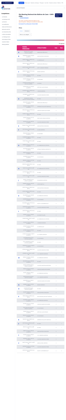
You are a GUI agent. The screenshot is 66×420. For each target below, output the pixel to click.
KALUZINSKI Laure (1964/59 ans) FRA (28, 196)
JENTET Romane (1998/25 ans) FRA (28, 188)
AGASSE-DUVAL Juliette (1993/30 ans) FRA (28, 52)
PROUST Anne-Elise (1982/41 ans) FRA (28, 316)
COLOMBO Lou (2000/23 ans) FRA (28, 95)
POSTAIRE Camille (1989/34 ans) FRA (28, 300)
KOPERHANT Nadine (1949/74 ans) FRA (28, 207)
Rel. (61, 48)
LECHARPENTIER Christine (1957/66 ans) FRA (28, 238)
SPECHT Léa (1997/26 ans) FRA (28, 327)
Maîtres (59, 3)
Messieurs (27, 31)
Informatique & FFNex (6, 39)
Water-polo (27, 3)
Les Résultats (4, 16)
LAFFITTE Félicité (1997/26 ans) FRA (28, 211)
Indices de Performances (7, 26)
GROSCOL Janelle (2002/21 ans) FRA (28, 165)
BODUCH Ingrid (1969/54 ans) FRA (28, 64)
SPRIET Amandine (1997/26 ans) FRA (28, 331)
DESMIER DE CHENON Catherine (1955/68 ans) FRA (28, 99)
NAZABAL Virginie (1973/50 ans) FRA (28, 285)
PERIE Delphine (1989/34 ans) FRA (28, 296)
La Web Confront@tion (6, 34)
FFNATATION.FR (7, 3)
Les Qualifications (5, 24)
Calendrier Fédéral (5, 41)
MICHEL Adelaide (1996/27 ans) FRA (28, 273)
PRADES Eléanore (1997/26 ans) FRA (28, 312)
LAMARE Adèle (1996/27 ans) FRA (28, 219)
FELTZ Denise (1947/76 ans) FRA (28, 130)
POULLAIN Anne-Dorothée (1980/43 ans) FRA (28, 308)
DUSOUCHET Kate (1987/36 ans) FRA (28, 122)
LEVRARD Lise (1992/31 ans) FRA (28, 254)
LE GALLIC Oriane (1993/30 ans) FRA (28, 223)
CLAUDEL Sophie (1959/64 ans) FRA (28, 91)
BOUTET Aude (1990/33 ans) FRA (28, 68)
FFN (62, 3)
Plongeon (42, 3)
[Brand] (7, 7)
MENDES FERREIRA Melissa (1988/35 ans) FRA (28, 265)
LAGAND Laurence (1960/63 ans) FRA (28, 215)
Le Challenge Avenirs (6, 36)
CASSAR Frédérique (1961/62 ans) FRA (28, 79)
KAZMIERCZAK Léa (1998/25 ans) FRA (28, 199)
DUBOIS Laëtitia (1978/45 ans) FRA (28, 114)
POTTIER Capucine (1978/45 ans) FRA (28, 304)
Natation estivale (53, 3)
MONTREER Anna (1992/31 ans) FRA (28, 281)
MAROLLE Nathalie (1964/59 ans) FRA (28, 258)
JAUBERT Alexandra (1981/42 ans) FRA (28, 184)
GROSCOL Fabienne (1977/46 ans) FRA (28, 161)
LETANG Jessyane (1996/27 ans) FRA (28, 250)
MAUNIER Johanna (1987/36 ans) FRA (28, 261)
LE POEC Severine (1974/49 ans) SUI (28, 230)
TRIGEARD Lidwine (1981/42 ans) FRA (28, 339)
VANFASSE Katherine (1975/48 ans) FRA (28, 347)
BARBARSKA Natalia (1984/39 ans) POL (28, 56)
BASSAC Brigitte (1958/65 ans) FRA (28, 60)
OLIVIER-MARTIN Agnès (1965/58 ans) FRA (28, 289)
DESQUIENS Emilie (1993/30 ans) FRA (28, 103)
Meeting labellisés (5, 44)
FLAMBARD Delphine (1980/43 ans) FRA (28, 137)
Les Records (4, 21)
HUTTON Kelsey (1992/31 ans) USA (28, 172)
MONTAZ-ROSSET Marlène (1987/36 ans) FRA (28, 277)
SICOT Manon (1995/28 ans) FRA (28, 323)
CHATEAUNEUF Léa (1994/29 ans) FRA (28, 87)
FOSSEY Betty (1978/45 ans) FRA (28, 141)
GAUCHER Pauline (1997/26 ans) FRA (28, 149)
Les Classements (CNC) (6, 31)
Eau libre (46, 3)
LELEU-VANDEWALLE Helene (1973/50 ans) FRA (28, 242)
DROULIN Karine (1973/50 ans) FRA (28, 110)
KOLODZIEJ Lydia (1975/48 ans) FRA (28, 203)
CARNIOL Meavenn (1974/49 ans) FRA (28, 75)
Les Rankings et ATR (6, 19)
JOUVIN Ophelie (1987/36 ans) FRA (28, 192)
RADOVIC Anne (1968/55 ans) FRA (28, 320)
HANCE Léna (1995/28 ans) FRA (28, 168)
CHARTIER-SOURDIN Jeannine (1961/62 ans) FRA (28, 83)
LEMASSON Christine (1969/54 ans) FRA (28, 246)
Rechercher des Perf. (6, 29)
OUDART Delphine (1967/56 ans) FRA (28, 292)
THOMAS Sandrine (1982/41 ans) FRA (28, 335)
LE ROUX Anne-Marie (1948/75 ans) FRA (28, 234)
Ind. (56, 48)
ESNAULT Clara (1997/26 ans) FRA (28, 126)
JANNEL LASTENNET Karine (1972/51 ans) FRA (28, 180)
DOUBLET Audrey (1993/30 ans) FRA (28, 106)
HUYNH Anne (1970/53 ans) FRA (28, 176)
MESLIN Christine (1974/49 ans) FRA (28, 269)
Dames (21, 31)
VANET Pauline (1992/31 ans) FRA (28, 343)
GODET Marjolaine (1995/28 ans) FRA (28, 153)
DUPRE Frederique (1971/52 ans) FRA (28, 118)
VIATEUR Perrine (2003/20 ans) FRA (28, 351)
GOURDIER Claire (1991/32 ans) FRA (28, 157)
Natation (21, 3)
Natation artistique (35, 3)
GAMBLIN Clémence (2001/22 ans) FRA (28, 145)
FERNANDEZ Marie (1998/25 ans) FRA (28, 134)
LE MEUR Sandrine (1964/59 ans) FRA (28, 227)
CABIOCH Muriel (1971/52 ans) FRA (28, 72)
